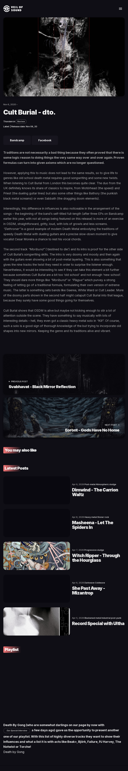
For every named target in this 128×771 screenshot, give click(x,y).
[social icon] (5, 751)
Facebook (44, 140)
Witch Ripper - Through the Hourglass (77, 544)
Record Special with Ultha (63, 599)
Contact (31, 758)
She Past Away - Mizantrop (65, 571)
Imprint (60, 758)
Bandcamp (17, 140)
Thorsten (8, 121)
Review (21, 121)
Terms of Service (46, 758)
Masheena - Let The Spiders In (69, 517)
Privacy (70, 758)
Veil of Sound (19, 758)
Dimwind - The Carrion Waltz (67, 489)
